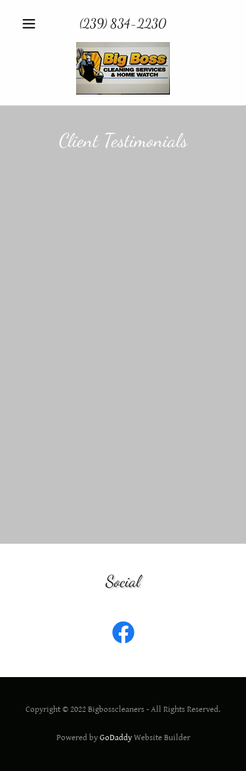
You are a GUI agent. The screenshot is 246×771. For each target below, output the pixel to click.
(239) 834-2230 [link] (123, 24)
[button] (32, 24)
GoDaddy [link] (116, 738)
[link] (123, 68)
